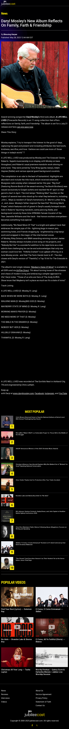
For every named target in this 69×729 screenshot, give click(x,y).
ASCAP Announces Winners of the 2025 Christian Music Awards (37, 448)
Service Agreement (43, 694)
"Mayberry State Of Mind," (42, 267)
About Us (39, 691)
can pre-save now (25, 127)
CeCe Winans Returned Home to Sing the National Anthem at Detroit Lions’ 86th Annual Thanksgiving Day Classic (40, 418)
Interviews (5, 698)
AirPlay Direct (22, 270)
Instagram (49, 393)
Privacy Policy (41, 698)
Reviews (4, 694)
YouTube (63, 393)
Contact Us (40, 705)
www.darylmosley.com (23, 393)
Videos (4, 702)
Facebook (39, 393)
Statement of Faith (43, 702)
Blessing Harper (10, 34)
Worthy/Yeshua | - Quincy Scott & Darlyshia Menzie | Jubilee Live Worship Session (50, 672)
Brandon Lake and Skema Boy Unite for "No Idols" (32, 496)
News (3, 691)
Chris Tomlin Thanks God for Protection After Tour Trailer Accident (38, 480)
